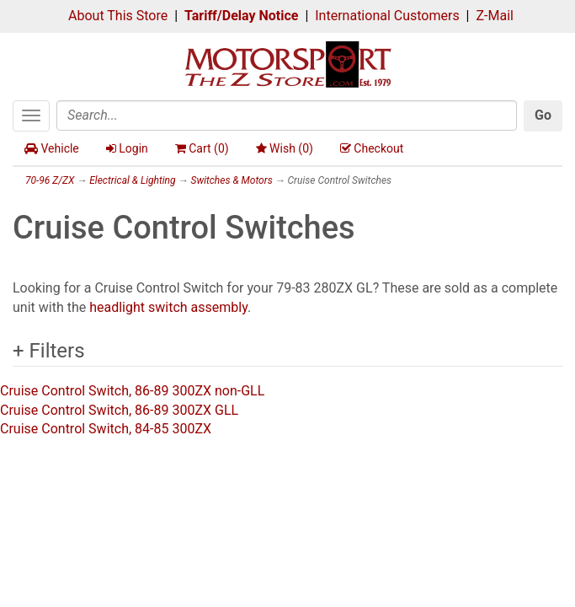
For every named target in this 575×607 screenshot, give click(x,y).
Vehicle (51, 148)
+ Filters (49, 351)
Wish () (284, 148)
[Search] (286, 115)
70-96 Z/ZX (49, 180)
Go (543, 115)
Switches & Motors (231, 180)
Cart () (202, 148)
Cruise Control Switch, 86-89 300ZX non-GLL (132, 391)
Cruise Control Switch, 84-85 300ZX (105, 429)
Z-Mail (494, 16)
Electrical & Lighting (132, 180)
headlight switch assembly (168, 307)
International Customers (387, 16)
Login (127, 148)
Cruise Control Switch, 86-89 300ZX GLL (119, 410)
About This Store (118, 16)
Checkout (371, 148)
